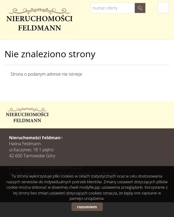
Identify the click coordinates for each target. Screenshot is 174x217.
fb (163, 7)
